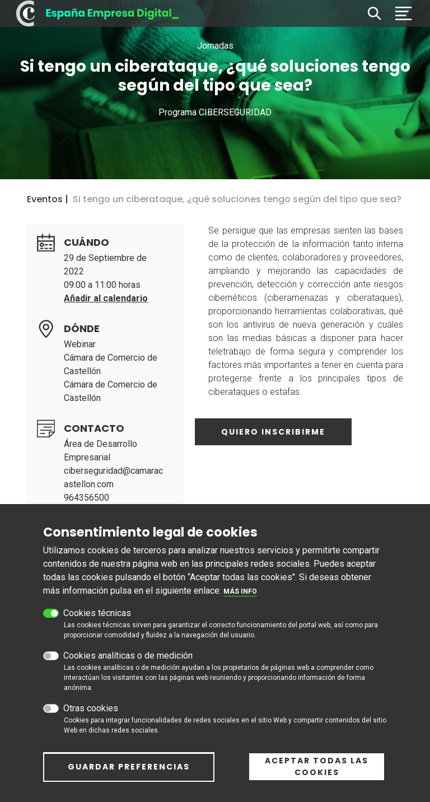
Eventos (45, 199)
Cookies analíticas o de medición (128, 661)
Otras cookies (90, 713)
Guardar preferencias (129, 772)
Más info (240, 597)
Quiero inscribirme (273, 431)
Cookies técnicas (97, 618)
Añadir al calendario (106, 298)
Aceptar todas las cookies (316, 772)
